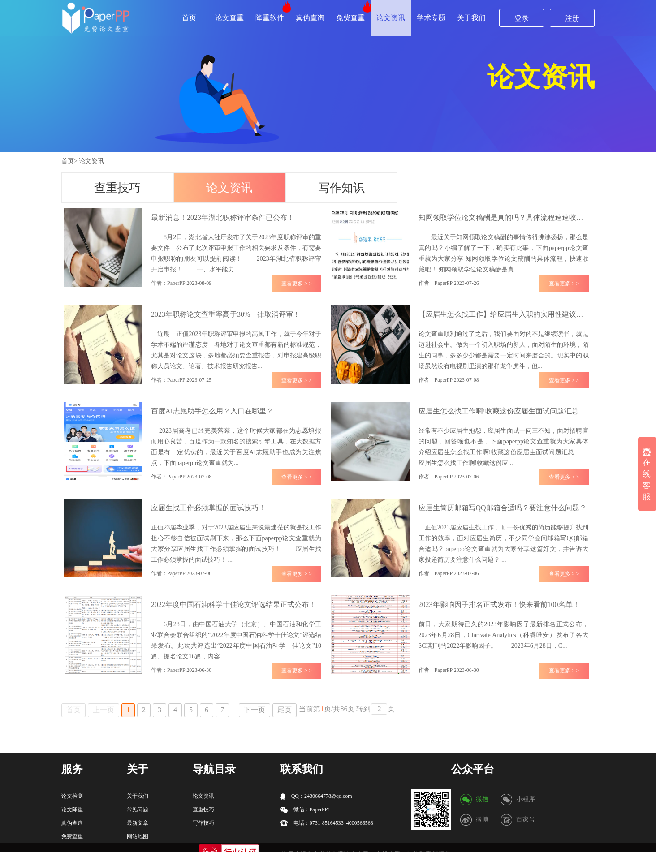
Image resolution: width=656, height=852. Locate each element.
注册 (572, 18)
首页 (189, 18)
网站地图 (137, 836)
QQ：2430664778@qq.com (316, 796)
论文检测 (72, 796)
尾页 (284, 710)
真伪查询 (310, 18)
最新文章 (137, 823)
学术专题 (431, 18)
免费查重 (350, 18)
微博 (482, 819)
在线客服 (647, 475)
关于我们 (471, 18)
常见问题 (137, 809)
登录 (521, 18)
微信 (482, 799)
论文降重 (72, 809)
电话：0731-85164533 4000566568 (326, 823)
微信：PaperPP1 (305, 809)
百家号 (525, 819)
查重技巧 (203, 809)
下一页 (254, 710)
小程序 (525, 799)
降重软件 (269, 18)
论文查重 (229, 18)
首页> (69, 161)
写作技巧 (203, 823)
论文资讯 (390, 18)
